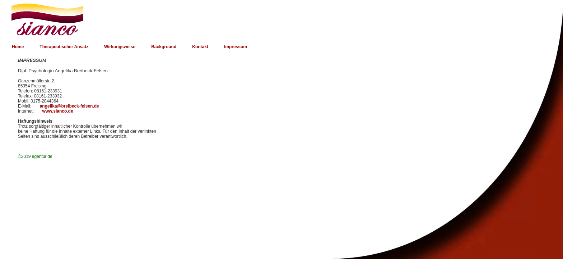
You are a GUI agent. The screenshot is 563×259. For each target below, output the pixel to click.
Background (163, 46)
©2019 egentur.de (35, 156)
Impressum (235, 46)
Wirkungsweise (119, 46)
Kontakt (200, 46)
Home (18, 46)
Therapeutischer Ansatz (63, 46)
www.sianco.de (57, 111)
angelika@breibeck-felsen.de (69, 106)
